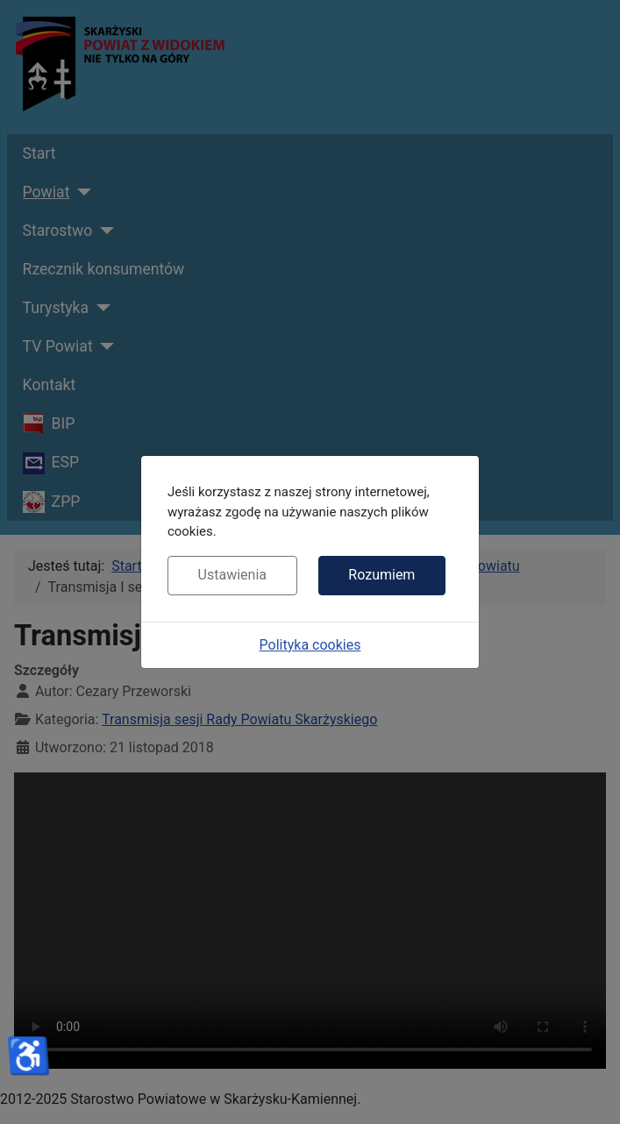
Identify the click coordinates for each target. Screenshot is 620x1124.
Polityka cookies (310, 645)
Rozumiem (381, 574)
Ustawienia (232, 574)
